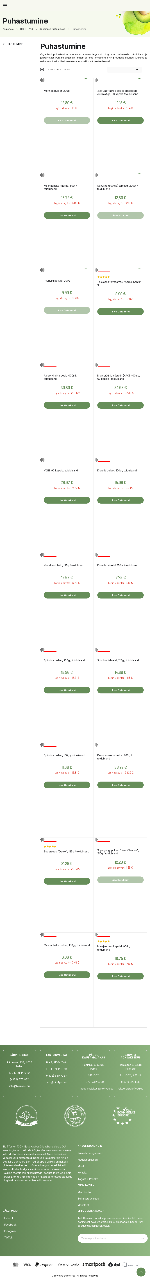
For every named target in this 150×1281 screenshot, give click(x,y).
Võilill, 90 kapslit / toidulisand (61, 470)
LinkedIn (8, 1218)
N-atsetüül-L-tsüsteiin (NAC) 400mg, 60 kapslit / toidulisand (118, 377)
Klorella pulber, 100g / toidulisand (117, 470)
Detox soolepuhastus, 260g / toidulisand (114, 757)
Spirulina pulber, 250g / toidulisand (64, 660)
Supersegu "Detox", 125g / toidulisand (66, 851)
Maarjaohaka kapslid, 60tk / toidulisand (60, 187)
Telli (142, 1238)
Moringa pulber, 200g (57, 90)
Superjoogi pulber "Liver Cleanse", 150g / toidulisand (118, 852)
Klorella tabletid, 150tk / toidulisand (117, 565)
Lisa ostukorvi (121, 120)
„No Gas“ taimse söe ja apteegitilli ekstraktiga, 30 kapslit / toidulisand (117, 92)
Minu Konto (84, 1192)
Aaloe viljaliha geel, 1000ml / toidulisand (60, 377)
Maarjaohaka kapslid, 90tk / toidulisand (113, 948)
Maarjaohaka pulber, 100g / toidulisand (67, 945)
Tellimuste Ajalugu (88, 1198)
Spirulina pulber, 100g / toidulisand (64, 755)
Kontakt (82, 1172)
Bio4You (71, 1275)
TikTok (8, 1237)
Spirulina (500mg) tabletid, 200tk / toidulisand (117, 187)
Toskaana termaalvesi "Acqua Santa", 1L (119, 283)
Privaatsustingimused (90, 1153)
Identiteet (83, 1205)
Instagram (9, 1231)
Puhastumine (13, 44)
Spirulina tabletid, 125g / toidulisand (118, 660)
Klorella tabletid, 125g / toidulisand (64, 565)
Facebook (10, 1224)
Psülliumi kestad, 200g (57, 280)
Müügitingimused (88, 1159)
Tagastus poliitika (88, 1179)
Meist (81, 1166)
